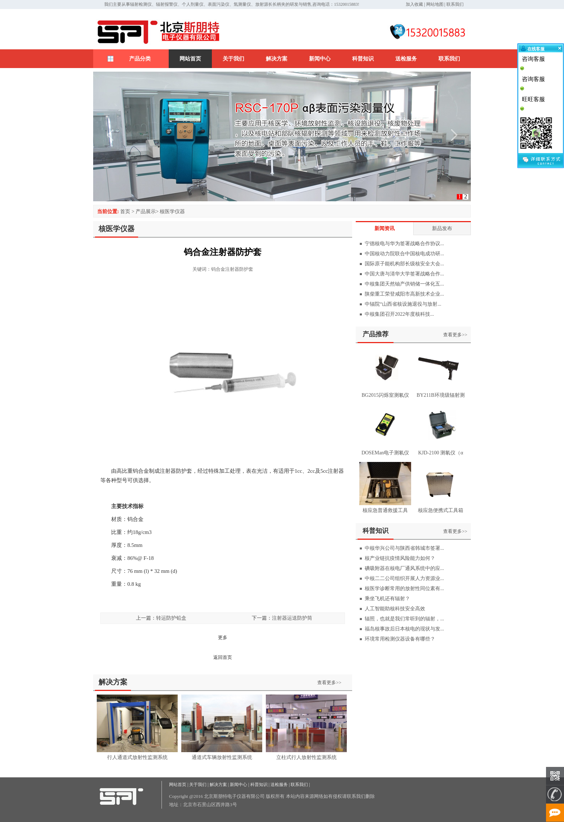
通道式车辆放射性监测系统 (222, 757)
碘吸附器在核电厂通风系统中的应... (404, 568)
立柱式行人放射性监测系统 (306, 757)
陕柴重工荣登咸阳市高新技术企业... (404, 294)
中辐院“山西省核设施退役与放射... (403, 304)
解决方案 (276, 59)
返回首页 (222, 657)
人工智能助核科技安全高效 (395, 608)
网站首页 (190, 59)
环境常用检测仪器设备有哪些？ (400, 639)
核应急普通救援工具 (385, 510)
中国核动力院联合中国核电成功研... (404, 253)
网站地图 (435, 4)
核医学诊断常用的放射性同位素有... (404, 588)
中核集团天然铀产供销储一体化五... (404, 284)
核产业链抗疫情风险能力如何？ (400, 558)
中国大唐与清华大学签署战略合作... (404, 274)
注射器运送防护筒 (292, 618)
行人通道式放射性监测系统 (137, 757)
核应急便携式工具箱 (440, 510)
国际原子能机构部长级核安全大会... (404, 263)
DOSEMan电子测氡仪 (385, 452)
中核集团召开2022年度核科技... (399, 314)
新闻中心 (320, 59)
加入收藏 (414, 4)
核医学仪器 (172, 211)
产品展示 (146, 211)
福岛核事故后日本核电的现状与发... (404, 629)
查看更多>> (329, 682)
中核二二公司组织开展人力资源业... (404, 578)
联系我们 (455, 4)
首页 (125, 211)
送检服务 (406, 59)
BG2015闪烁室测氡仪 (385, 395)
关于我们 (233, 59)
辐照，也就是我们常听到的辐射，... (404, 618)
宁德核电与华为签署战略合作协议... (404, 243)
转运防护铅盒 (171, 618)
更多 (222, 637)
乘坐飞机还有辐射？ (387, 598)
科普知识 (363, 59)
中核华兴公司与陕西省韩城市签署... (404, 548)
